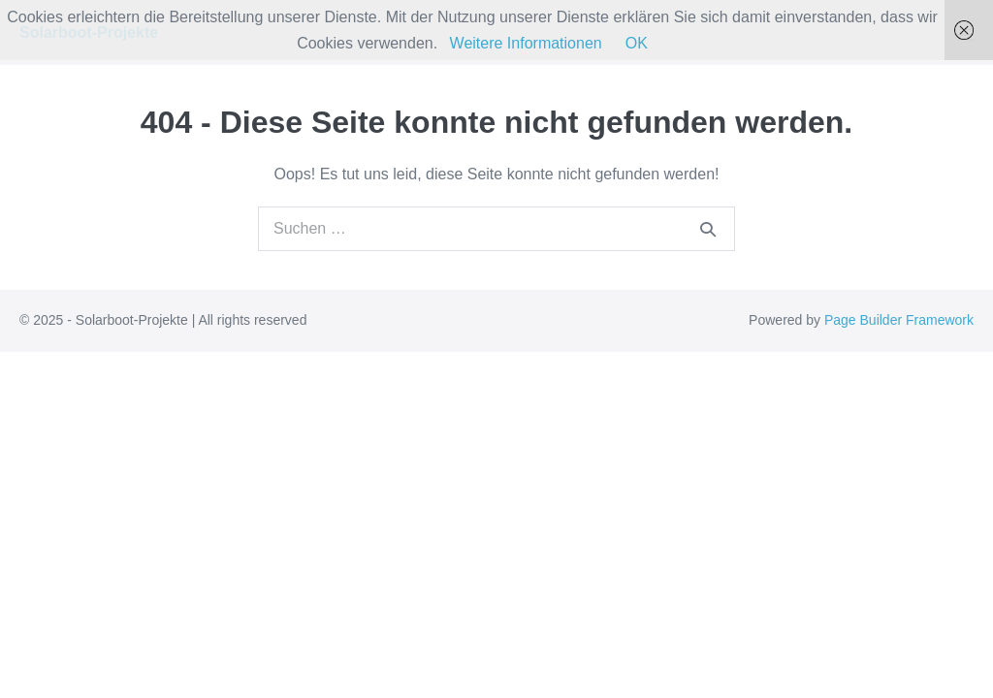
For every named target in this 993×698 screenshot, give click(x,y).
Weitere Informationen (526, 43)
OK (636, 43)
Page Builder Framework (899, 320)
